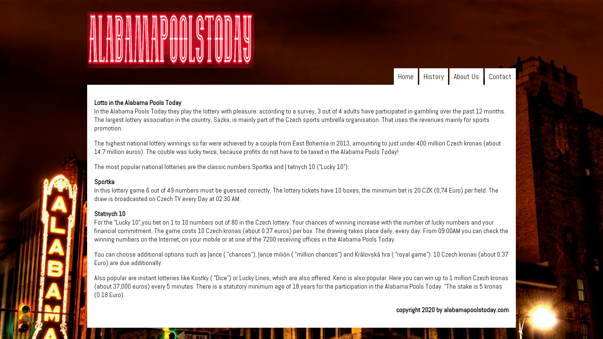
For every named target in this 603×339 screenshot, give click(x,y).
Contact (500, 76)
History (434, 76)
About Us (466, 76)
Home (406, 76)
